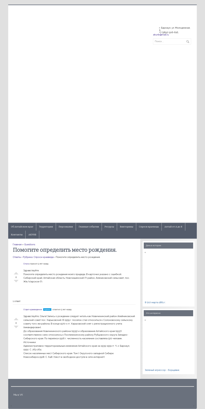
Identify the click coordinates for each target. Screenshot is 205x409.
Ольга (26, 264)
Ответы (17, 257)
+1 (16, 272)
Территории (46, 226)
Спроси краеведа (149, 226)
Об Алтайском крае (22, 226)
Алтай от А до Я (173, 226)
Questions (29, 244)
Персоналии (66, 226)
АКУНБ (32, 234)
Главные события (89, 226)
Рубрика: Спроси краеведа (38, 257)
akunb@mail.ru (161, 34)
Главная (17, 244)
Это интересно (153, 313)
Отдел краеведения (32, 309)
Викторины (126, 226)
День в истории (153, 245)
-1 (16, 282)
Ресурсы (109, 226)
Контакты (17, 234)
